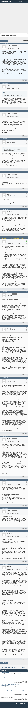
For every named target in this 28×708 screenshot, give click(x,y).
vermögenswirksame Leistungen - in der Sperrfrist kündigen (13, 667)
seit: (8, 48)
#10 (26, 325)
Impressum (15, 703)
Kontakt (25, 703)
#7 (26, 209)
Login (26, 1)
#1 (26, 43)
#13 (26, 479)
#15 (26, 531)
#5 (26, 172)
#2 (26, 83)
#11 (26, 377)
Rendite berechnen (5, 672)
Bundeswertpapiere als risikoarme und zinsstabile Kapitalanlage (13, 690)
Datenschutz (20, 703)
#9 (26, 291)
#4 (26, 138)
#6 (26, 191)
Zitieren (25, 80)
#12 (26, 436)
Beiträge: (16, 48)
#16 (26, 564)
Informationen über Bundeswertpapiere (9, 696)
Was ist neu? (19, 1)
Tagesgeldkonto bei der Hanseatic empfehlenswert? (14, 666)
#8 (26, 236)
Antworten (4, 41)
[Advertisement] (14, 18)
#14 (26, 508)
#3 (26, 111)
